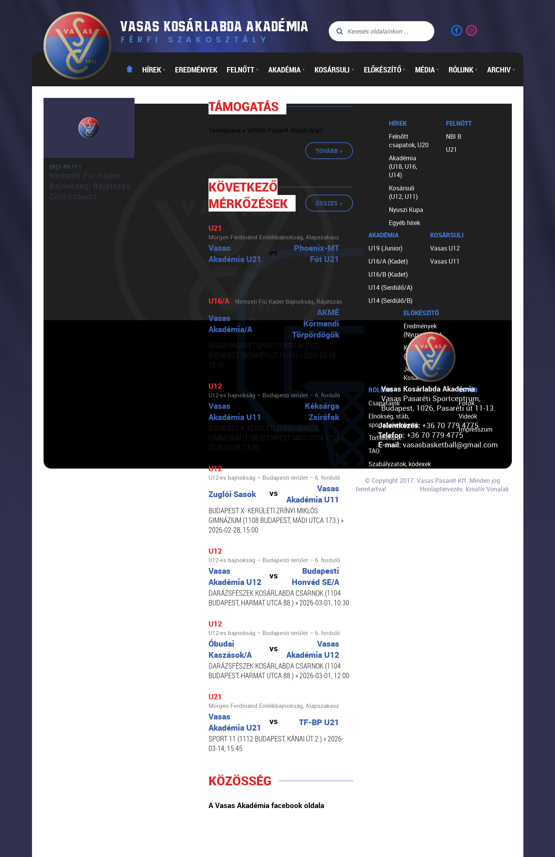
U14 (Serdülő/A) (390, 287)
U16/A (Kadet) (388, 261)
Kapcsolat (382, 516)
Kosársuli (334, 69)
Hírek (154, 69)
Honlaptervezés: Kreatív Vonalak (464, 489)
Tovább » (329, 151)
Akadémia (286, 69)
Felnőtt (243, 69)
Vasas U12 (445, 248)
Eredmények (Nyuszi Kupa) (423, 330)
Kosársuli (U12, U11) (403, 192)
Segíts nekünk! (388, 503)
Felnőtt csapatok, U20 (409, 140)
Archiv (501, 69)
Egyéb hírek (404, 222)
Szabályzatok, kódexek (399, 464)
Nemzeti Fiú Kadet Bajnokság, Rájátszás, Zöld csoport (90, 186)
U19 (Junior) (385, 248)
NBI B (453, 136)
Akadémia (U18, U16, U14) (403, 166)
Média (427, 69)
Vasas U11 (445, 261)
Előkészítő (385, 69)
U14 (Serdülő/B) (390, 300)
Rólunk (463, 69)
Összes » (329, 203)
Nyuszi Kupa (406, 209)
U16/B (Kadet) (388, 274)
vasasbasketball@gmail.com (450, 444)
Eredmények (196, 69)
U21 (451, 149)
